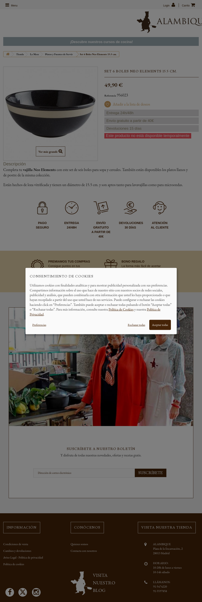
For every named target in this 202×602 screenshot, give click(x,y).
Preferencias (39, 325)
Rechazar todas (136, 325)
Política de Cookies (121, 309)
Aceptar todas (160, 325)
